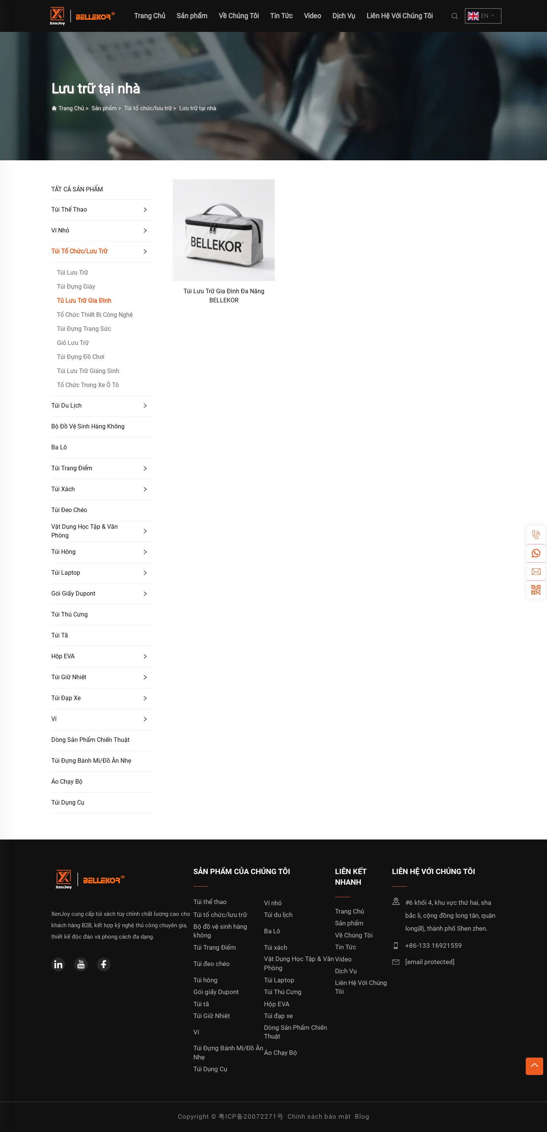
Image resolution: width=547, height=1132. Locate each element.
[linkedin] (58, 964)
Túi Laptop (65, 572)
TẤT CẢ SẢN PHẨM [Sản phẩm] (77, 189)
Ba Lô (59, 447)
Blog (362, 1116)
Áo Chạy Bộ (66, 781)
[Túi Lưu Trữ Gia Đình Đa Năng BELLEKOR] (224, 229)
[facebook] (104, 964)
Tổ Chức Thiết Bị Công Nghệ (95, 314)
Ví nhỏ (60, 230)
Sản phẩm (192, 16)
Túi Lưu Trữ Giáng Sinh (88, 371)
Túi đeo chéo (69, 510)
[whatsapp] (536, 553)
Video (312, 16)
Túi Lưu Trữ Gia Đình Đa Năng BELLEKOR (223, 296)
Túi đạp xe (66, 698)
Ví (54, 719)
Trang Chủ (71, 108)
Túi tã (59, 635)
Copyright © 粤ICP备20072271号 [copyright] (231, 1116)
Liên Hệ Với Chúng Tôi (400, 16)
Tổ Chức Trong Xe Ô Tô (88, 385)
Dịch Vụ (343, 16)
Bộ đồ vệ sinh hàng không (88, 426)
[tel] (536, 535)
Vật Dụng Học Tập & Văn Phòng (84, 531)
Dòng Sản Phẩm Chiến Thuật (90, 739)
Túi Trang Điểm (71, 468)
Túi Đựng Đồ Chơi (80, 356)
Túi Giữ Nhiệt (68, 677)
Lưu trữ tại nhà (197, 108)
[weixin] (536, 589)
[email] (536, 571)
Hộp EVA (62, 656)
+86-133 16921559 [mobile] (433, 945)
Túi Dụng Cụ (67, 802)
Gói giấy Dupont (73, 593)
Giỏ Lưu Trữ (73, 342)
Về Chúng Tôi (239, 16)
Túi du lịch (66, 405)
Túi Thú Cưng (69, 614)
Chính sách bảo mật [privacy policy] (319, 1116)
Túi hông (63, 551)
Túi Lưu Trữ (72, 272)
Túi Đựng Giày (76, 286)
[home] (81, 15)
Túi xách (63, 489)
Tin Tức (281, 16)
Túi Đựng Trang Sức (84, 328)
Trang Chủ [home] (149, 16)
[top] (534, 1066)
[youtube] (81, 964)
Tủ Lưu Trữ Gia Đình (84, 300)
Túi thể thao (69, 209)
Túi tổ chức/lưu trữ (148, 108)
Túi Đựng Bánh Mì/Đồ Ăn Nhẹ (91, 760)
